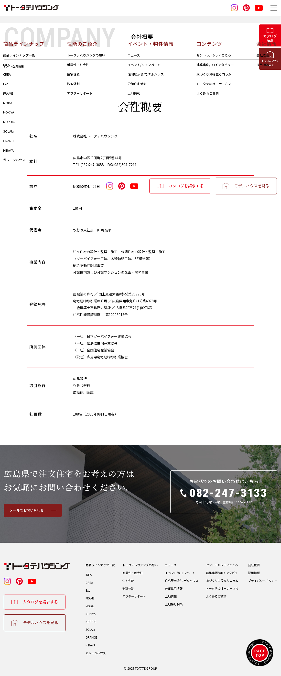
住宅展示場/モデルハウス (181, 580)
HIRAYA (90, 645)
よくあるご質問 (216, 596)
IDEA (89, 575)
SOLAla (90, 629)
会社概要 (254, 565)
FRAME (90, 598)
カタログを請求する (40, 602)
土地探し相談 (174, 604)
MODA (90, 606)
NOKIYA (91, 614)
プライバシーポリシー (262, 580)
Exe (88, 590)
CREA (89, 582)
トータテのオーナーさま (222, 588)
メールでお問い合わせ (27, 510)
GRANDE (91, 637)
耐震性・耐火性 (132, 573)
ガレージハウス (96, 653)
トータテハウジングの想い (140, 565)
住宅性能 (128, 580)
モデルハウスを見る (40, 622)
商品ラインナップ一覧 (100, 565)
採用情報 (254, 573)
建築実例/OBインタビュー (223, 573)
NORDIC (91, 622)
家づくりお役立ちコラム (222, 580)
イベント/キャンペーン (180, 573)
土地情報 (171, 596)
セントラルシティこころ (222, 565)
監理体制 (128, 588)
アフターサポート (134, 596)
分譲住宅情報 (174, 588)
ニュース (170, 565)
